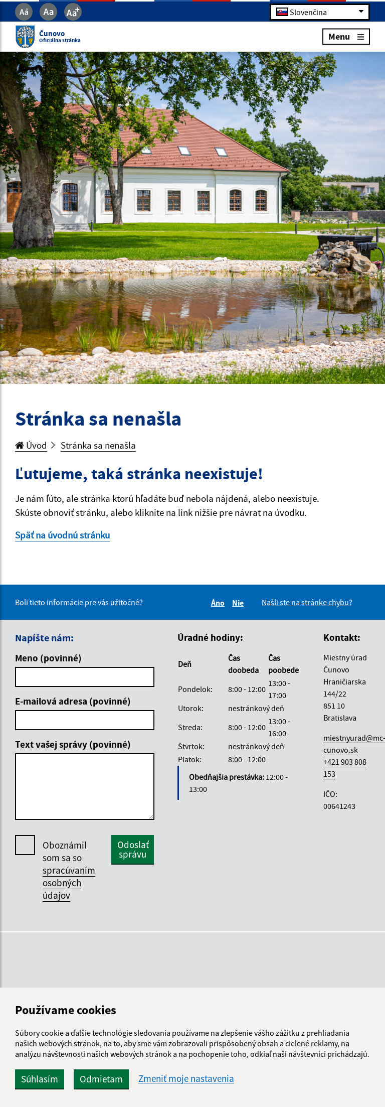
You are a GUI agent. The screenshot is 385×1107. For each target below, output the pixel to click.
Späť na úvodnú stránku (62, 535)
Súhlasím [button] (39, 1079)
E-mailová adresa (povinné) (73, 701)
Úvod (31, 445)
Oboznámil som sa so (69, 870)
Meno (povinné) (48, 658)
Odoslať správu (133, 849)
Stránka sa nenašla (98, 445)
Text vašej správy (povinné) (73, 744)
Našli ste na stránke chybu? (307, 602)
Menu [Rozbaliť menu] (346, 36)
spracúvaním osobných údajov (69, 882)
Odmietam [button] (101, 1079)
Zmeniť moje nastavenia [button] (186, 1078)
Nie (239, 603)
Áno (219, 603)
